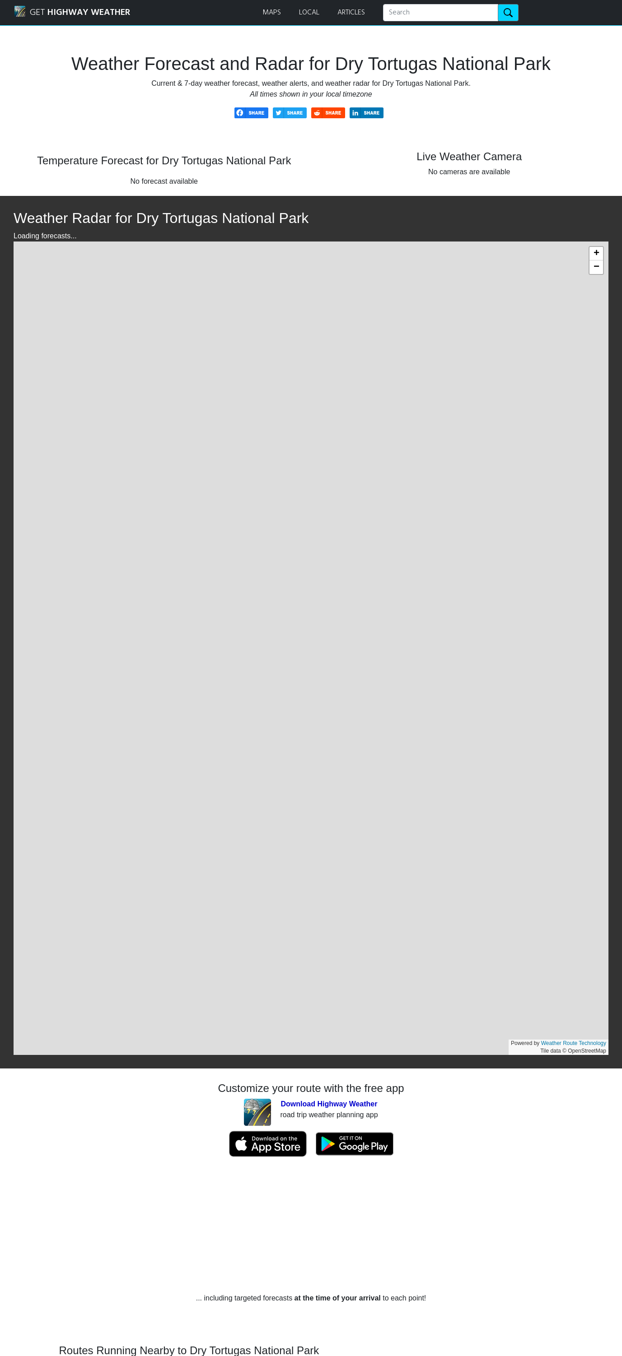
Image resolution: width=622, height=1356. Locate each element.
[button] (596, 253)
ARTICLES (351, 13)
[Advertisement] (311, 1225)
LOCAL (309, 13)
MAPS (271, 13)
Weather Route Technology (573, 1043)
